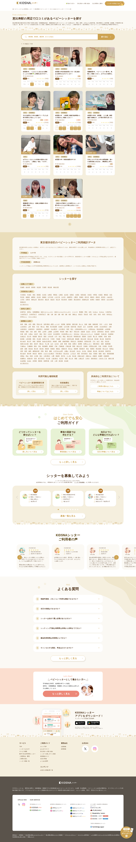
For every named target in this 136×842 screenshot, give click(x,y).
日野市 (28, 299)
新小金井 (23, 341)
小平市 (22, 299)
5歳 (66, 314)
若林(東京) (94, 358)
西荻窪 (47, 349)
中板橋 (85, 346)
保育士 (29, 312)
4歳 (62, 314)
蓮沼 (46, 351)
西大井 (36, 349)
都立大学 (79, 346)
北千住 (94, 331)
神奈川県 (56, 287)
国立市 (47, 299)
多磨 (102, 344)
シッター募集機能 (79, 482)
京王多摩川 (56, 334)
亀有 (67, 331)
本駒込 (22, 356)
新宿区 (39, 295)
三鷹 (53, 356)
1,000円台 (108, 312)
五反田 (90, 336)
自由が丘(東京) (46, 341)
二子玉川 (73, 353)
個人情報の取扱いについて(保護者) (54, 835)
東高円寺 (108, 351)
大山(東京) (54, 329)
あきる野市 (110, 299)
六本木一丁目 (103, 358)
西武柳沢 (80, 341)
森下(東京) (41, 358)
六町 (51, 361)
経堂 (25, 334)
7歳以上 (74, 314)
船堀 (100, 353)
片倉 (31, 331)
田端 (69, 344)
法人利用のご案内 (97, 3)
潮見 (34, 339)
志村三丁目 (45, 339)
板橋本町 (95, 324)
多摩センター (87, 344)
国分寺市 (41, 299)
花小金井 (72, 351)
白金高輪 (23, 361)
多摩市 (92, 299)
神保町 (55, 341)
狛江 (60, 336)
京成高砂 (110, 334)
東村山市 (34, 299)
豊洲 (73, 346)
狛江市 (58, 299)
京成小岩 (104, 334)
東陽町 (51, 346)
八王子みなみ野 (58, 351)
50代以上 (109, 314)
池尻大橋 (75, 324)
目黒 (35, 358)
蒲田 (39, 331)
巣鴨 (59, 341)
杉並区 (101, 295)
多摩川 (75, 344)
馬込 (27, 356)
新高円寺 (108, 339)
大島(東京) (23, 329)
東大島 (95, 351)
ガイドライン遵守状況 (83, 835)
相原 (21, 324)
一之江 (106, 324)
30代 (99, 314)
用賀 (66, 358)
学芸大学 (76, 331)
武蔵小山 (88, 356)
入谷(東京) (23, 326)
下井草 (52, 339)
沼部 (21, 351)
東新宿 (40, 361)
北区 (110, 295)
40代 (103, 314)
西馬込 (111, 349)
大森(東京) (39, 329)
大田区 (77, 295)
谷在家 (66, 361)
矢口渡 (48, 358)
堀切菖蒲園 (110, 353)
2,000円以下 (33, 314)
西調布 (92, 349)
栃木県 (28, 287)
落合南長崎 (100, 329)
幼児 (90, 314)
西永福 (31, 349)
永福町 (60, 326)
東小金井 (23, 353)
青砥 (25, 324)
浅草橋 (63, 324)
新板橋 (77, 339)
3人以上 (101, 312)
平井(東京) (59, 353)
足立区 (39, 297)
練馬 (30, 351)
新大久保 (90, 339)
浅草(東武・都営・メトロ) (52, 324)
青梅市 (81, 297)
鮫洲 (109, 336)
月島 (39, 346)
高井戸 (36, 344)
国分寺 (40, 336)
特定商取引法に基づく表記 (19, 837)
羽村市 (103, 299)
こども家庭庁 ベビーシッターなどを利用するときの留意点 (105, 835)
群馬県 (33, 287)
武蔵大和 (30, 358)
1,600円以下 (24, 314)
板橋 (90, 324)
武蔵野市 (69, 297)
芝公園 (39, 339)
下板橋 (58, 339)
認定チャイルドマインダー (62, 312)
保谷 (104, 353)
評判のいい (23, 317)
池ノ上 (81, 324)
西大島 (42, 349)
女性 (90, 312)
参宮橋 (22, 339)
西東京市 (23, 302)
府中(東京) (84, 353)
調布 (35, 346)
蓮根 (50, 351)
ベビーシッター (63, 23)
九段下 (36, 334)
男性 (86, 312)
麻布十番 (111, 358)
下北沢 (63, 339)
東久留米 (101, 351)
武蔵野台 (23, 358)
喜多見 (107, 331)
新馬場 (39, 341)
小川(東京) (62, 329)
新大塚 (96, 339)
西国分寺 (64, 349)
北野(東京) (100, 331)
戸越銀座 (61, 346)
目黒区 (72, 295)
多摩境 (80, 344)
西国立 (58, 349)
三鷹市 (76, 297)
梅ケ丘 (43, 326)
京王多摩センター (66, 334)
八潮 (56, 361)
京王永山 (76, 334)
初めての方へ (70, 3)
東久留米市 (77, 299)
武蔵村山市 (85, 299)
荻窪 (68, 329)
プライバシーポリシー (70, 835)
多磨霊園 (107, 344)
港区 (34, 295)
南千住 (63, 356)
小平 (56, 336)
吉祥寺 (113, 331)
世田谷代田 (87, 341)
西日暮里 (98, 349)
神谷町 (62, 331)
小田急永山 (91, 329)
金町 (35, 331)
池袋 (85, 324)
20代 (95, 314)
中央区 (29, 295)
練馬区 (33, 297)
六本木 (87, 358)
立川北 (57, 344)
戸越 (56, 346)
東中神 (29, 353)
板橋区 (28, 297)
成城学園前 (65, 341)
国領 (45, 336)
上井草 (44, 331)
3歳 (59, 314)
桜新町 (101, 336)
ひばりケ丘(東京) (49, 353)
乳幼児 (86, 314)
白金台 (29, 361)
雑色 (31, 344)
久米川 (50, 334)
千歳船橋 (30, 346)
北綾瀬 (83, 331)
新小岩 (102, 339)
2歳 (55, 314)
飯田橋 (69, 324)
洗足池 (107, 341)
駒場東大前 (77, 336)
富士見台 (66, 353)
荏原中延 (73, 326)
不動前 (95, 353)
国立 (41, 334)
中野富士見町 (93, 346)
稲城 (110, 324)
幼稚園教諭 (36, 312)
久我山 (31, 334)
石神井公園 (70, 339)
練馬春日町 (36, 351)
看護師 (81, 312)
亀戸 (71, 331)
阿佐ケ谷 (39, 324)
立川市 (63, 297)
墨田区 (55, 295)
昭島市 (92, 297)
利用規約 (21, 835)
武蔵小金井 (81, 356)
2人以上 (95, 312)
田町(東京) (96, 344)
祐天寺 (61, 358)
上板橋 (50, 331)
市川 (100, 324)
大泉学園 (90, 326)
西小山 (70, 349)
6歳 (70, 314)
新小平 (29, 341)
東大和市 (64, 299)
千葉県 (44, 287)
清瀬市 (70, 299)
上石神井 (56, 331)
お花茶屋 (107, 329)
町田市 (103, 297)
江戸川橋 (66, 326)
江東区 (61, 295)
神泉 (34, 341)
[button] (58, 509)
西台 (87, 349)
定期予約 (23, 312)
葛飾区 (44, 297)
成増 (21, 349)
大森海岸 (46, 329)
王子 (84, 326)
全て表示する (24, 304)
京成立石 (23, 336)
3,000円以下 (42, 314)
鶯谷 (33, 326)
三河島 (36, 356)
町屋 (31, 356)
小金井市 (109, 297)
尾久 (72, 329)
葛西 (27, 331)
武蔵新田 (106, 356)
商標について (31, 837)
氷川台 (84, 351)
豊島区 (106, 295)
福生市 (52, 299)
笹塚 (105, 336)
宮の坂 (74, 356)
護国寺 (84, 336)
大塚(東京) (31, 329)
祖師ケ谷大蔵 (24, 344)
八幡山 (66, 351)
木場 (21, 334)
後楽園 (35, 336)
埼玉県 (39, 287)
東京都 (50, 287)
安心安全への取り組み (83, 3)
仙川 (98, 341)
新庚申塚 (46, 361)
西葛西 (52, 349)
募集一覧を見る (71, 516)
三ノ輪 (69, 356)
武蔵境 (95, 356)
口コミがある (33, 317)
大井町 (96, 326)
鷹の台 (41, 344)
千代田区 (23, 295)
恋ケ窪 (29, 336)
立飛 (61, 344)
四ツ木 (71, 358)
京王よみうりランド (87, 334)
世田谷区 (83, 295)
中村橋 (105, 346)
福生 (90, 353)
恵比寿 (80, 326)
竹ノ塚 (47, 344)
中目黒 (110, 346)
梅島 (47, 326)
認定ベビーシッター (47, 312)
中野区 (95, 295)
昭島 (34, 324)
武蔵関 (100, 356)
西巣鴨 (76, 349)
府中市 (87, 297)
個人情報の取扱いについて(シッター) (35, 835)
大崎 (110, 326)
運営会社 (14, 835)
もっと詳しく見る (71, 658)
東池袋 (90, 351)
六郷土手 (81, 358)
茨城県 (22, 287)
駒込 (64, 336)
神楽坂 (22, 331)
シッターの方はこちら (115, 3)
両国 (76, 358)
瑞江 (41, 356)
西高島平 (82, 349)
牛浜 (37, 326)
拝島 (42, 351)
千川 (94, 341)
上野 (29, 326)
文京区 (44, 295)
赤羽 (30, 324)
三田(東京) (47, 356)
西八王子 (105, 349)
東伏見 (35, 353)
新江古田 (83, 339)
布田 (78, 353)
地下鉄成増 (53, 326)
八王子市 (57, 297)
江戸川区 (50, 297)
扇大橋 (61, 361)
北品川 (88, 331)
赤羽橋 (35, 361)
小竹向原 (50, 336)
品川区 (66, 295)
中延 (99, 346)
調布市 (98, 297)
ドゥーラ (75, 312)
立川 (51, 344)
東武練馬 (45, 346)
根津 (25, 351)
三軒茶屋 (28, 339)
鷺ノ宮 (95, 336)
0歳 (48, 314)
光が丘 (79, 351)
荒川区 (22, 297)
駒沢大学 (69, 336)
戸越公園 (68, 346)
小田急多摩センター (81, 329)
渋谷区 (90, 295)
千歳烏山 (23, 346)
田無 (65, 344)
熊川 (45, 334)
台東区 (50, 295)
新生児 (80, 314)
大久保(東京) (103, 326)
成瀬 (25, 349)
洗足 (102, 341)
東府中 (40, 353)
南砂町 (58, 356)
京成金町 (97, 334)
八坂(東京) (55, 358)
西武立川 (73, 341)
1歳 (52, 314)
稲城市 (98, 299)
